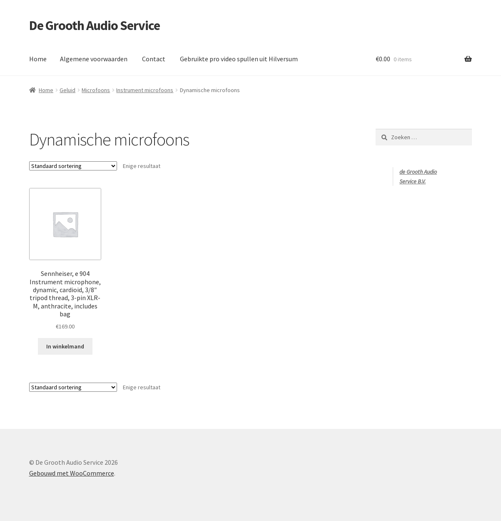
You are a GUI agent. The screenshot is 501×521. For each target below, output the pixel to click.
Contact (153, 59)
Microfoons (96, 90)
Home (38, 59)
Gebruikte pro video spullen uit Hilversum (239, 59)
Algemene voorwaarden (93, 59)
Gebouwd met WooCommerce (71, 473)
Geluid (67, 90)
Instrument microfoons (144, 90)
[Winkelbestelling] (73, 165)
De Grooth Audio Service (94, 25)
